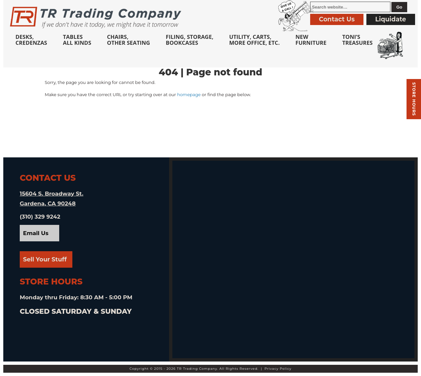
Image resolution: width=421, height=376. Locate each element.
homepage (189, 94)
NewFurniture (310, 39)
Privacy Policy (277, 368)
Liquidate (390, 19)
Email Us (35, 233)
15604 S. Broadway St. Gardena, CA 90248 (51, 198)
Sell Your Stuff (45, 259)
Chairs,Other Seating (128, 39)
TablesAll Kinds (77, 39)
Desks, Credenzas (31, 39)
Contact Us (337, 19)
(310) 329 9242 (40, 216)
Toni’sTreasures (357, 39)
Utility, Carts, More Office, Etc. (254, 39)
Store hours (413, 99)
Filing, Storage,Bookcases (189, 39)
